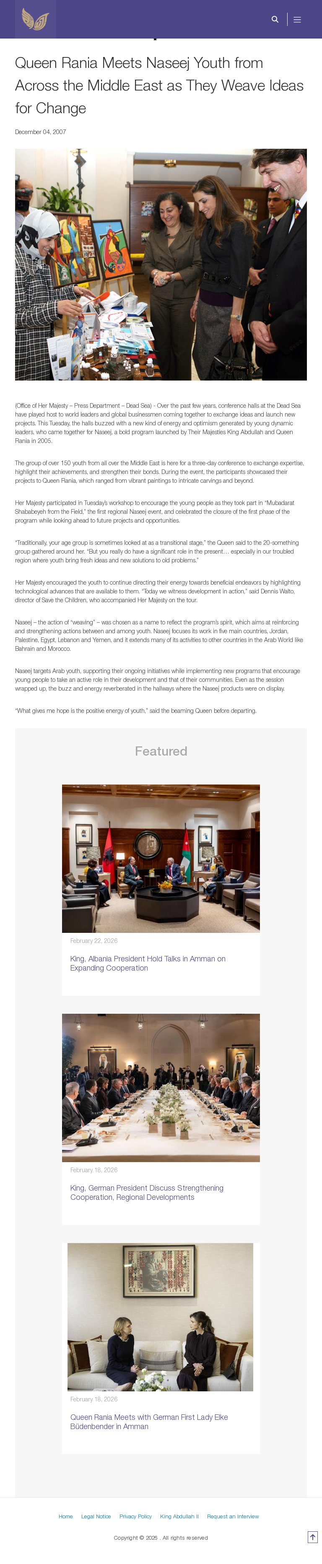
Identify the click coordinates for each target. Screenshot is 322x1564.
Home (66, 1516)
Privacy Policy (135, 1516)
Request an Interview (233, 1516)
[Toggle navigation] (297, 19)
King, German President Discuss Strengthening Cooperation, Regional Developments (146, 1192)
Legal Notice (96, 1516)
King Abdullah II (179, 1516)
